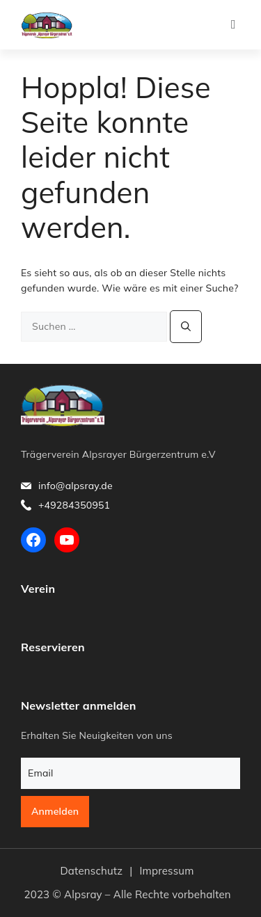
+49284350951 (74, 505)
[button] (233, 24)
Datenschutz (91, 870)
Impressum (166, 870)
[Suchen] (186, 326)
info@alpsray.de (75, 485)
